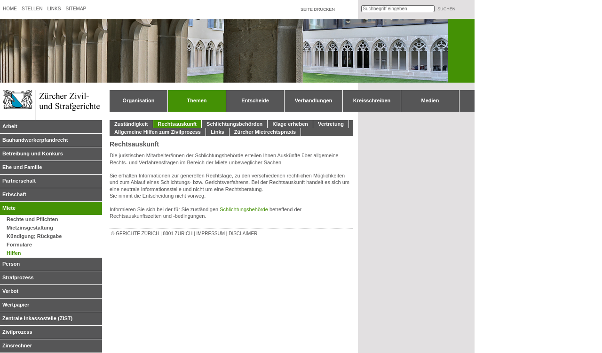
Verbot (10, 291)
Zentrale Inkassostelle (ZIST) (37, 318)
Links (54, 8)
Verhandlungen (313, 100)
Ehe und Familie (22, 167)
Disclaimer (243, 233)
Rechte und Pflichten (32, 219)
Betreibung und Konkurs (32, 153)
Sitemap (75, 8)
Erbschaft (14, 194)
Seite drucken (318, 9)
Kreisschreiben (371, 100)
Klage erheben (290, 124)
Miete (9, 208)
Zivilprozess (17, 332)
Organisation (139, 100)
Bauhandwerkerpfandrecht (35, 140)
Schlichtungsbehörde (244, 209)
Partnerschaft (19, 181)
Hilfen (14, 253)
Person (11, 264)
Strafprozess (18, 277)
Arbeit (9, 126)
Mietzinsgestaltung (30, 227)
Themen (196, 100)
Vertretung (331, 124)
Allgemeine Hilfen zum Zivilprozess (157, 132)
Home (10, 8)
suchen (446, 9)
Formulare (19, 244)
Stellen (32, 8)
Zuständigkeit (131, 124)
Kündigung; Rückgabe (34, 236)
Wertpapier (15, 304)
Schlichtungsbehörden (234, 124)
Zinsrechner (17, 345)
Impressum (210, 233)
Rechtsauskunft (177, 124)
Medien (430, 100)
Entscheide (255, 100)
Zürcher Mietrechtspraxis (265, 132)
